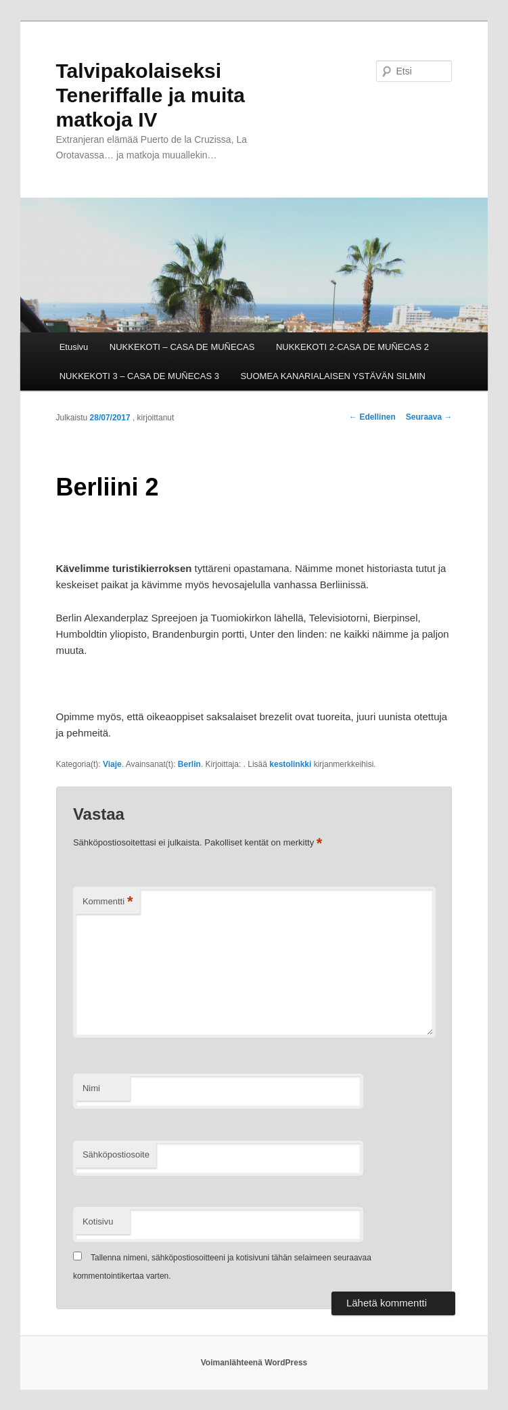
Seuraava (429, 417)
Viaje (112, 764)
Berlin (189, 764)
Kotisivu (98, 1221)
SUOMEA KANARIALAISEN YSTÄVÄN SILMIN (332, 376)
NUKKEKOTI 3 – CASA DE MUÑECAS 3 (139, 376)
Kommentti (108, 902)
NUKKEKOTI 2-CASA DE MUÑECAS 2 (352, 347)
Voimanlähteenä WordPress (254, 1362)
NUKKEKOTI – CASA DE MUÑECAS (182, 347)
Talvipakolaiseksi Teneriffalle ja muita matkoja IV (151, 95)
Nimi (91, 1088)
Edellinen (372, 417)
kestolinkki (290, 764)
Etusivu (74, 347)
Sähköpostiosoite (116, 1154)
